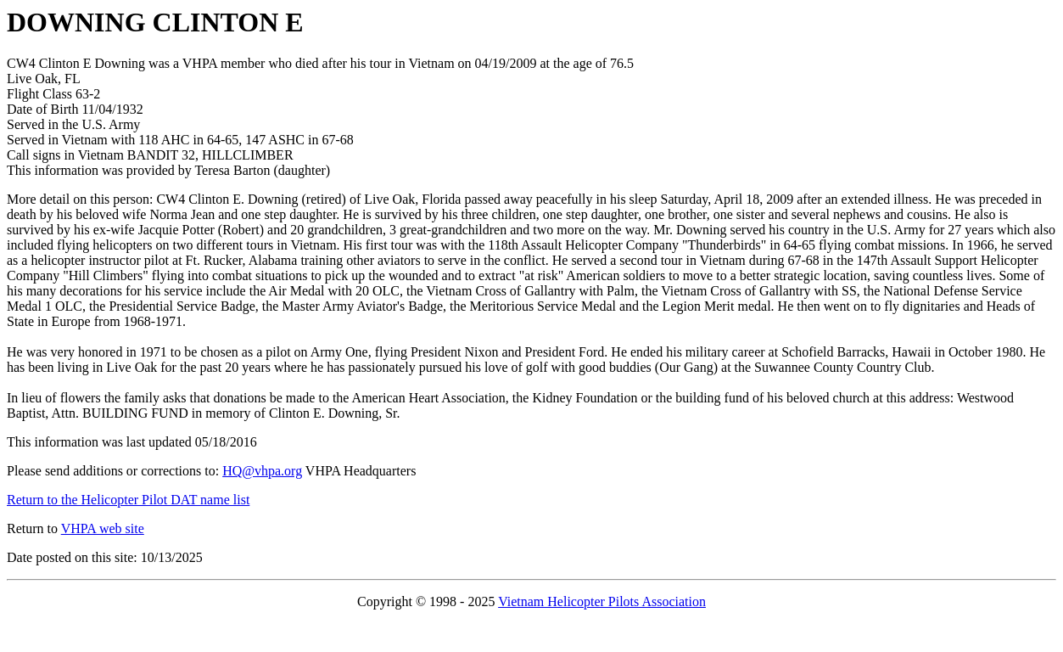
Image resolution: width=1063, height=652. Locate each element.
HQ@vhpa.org (262, 471)
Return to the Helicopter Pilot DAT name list (128, 499)
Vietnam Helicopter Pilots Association (602, 601)
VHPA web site (102, 528)
